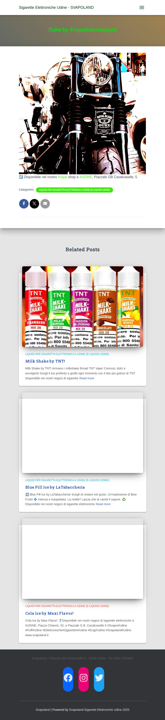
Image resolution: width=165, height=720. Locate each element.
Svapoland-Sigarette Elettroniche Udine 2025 (99, 709)
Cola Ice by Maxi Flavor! (49, 613)
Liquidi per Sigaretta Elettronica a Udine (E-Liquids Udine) (74, 190)
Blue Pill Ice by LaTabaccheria (55, 487)
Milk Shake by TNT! (45, 361)
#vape (62, 177)
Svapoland (43, 709)
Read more (86, 378)
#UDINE (85, 177)
